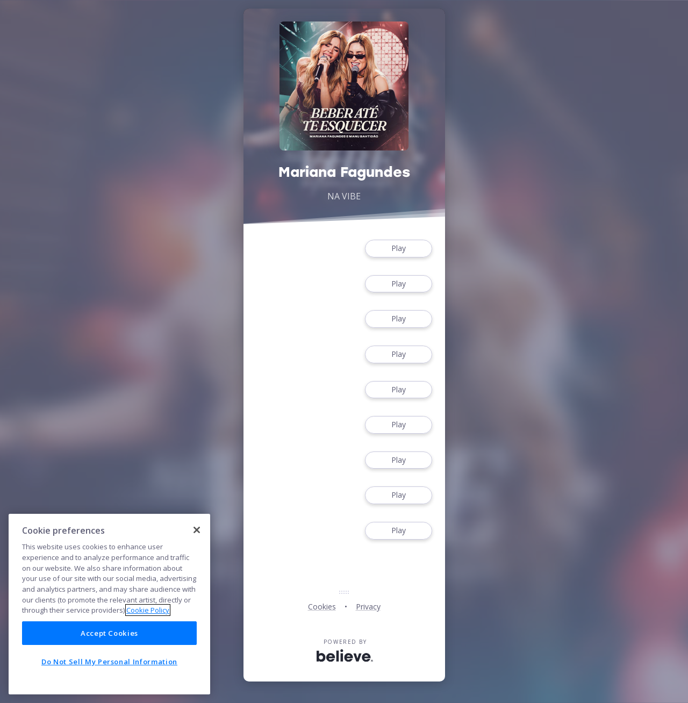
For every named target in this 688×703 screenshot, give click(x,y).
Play (398, 248)
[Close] (197, 530)
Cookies (322, 606)
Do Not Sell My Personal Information (109, 661)
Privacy (368, 606)
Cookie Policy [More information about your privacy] (147, 610)
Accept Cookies (109, 633)
